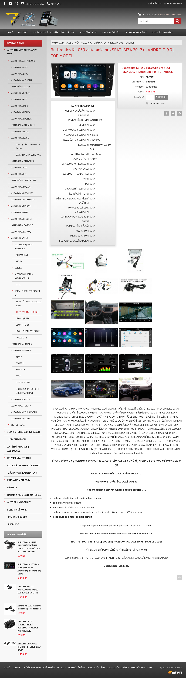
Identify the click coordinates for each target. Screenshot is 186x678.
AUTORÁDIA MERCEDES (22, 193)
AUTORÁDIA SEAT (19, 238)
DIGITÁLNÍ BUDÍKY (17, 516)
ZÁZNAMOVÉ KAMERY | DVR (22, 472)
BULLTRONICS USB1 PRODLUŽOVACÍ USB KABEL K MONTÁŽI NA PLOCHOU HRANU (28, 547)
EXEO (18, 284)
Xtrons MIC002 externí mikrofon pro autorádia (29, 607)
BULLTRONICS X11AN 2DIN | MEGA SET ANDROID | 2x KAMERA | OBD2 (29, 569)
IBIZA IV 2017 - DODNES (27, 312)
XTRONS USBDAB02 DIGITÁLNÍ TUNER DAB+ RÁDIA (29, 646)
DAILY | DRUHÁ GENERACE (28, 154)
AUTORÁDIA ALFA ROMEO (23, 61)
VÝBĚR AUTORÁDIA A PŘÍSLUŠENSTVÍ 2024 (53, 32)
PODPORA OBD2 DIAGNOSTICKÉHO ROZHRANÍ (140, 449)
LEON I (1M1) (22, 318)
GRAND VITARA (23, 382)
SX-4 (18, 376)
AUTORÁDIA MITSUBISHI (23, 199)
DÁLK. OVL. (127, 557)
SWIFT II (20, 363)
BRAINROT (13, 524)
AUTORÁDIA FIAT (19, 99)
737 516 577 (54, 4)
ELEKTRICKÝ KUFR (17, 509)
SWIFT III (20, 369)
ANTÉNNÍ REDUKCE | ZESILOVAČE (18, 448)
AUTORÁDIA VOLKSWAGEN (24, 412)
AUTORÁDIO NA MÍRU (162, 32)
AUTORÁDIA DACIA (21, 86)
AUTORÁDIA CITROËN (21, 80)
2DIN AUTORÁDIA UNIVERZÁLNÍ (23, 431)
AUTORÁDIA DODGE (20, 93)
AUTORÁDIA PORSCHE (22, 225)
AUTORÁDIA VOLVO (20, 418)
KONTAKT (23, 32)
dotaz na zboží (155, 102)
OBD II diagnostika (73, 557)
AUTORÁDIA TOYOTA (21, 405)
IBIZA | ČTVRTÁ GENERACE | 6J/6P (29, 303)
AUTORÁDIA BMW (19, 73)
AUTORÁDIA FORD (20, 105)
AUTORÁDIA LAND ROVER (24, 180)
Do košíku (161, 97)
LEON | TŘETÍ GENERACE (28, 331)
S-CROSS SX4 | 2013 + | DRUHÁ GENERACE (27, 391)
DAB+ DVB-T (101, 557)
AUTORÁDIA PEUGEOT (21, 219)
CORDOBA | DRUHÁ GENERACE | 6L (24, 276)
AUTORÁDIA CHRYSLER (23, 161)
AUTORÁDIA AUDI (19, 67)
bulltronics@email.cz (32, 4)
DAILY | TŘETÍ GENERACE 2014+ (28, 146)
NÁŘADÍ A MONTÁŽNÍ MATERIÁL (24, 494)
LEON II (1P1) (22, 324)
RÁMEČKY (12, 487)
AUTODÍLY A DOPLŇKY (18, 502)
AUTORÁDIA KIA (18, 174)
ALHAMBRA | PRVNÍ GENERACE (24, 246)
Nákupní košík (150, 14)
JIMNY (19, 356)
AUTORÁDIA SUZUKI (21, 350)
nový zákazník (174, 3)
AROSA (18, 267)
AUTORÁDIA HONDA (20, 112)
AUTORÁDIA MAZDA (20, 186)
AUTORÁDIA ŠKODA (20, 399)
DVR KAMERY (161, 557)
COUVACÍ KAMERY (144, 557)
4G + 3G (89, 557)
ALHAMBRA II (22, 255)
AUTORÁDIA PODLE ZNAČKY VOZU (22, 52)
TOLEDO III (21, 337)
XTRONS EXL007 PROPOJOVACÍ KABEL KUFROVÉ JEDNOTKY (27, 589)
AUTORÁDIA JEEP (19, 167)
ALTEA (19, 261)
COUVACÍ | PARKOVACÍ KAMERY (23, 465)
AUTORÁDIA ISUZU (20, 131)
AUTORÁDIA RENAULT (21, 231)
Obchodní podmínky (136, 32)
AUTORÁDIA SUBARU (22, 344)
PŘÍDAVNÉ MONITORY (18, 480)
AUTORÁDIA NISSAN (20, 206)
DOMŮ (10, 32)
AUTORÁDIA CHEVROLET (23, 125)
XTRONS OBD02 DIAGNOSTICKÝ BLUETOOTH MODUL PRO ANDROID (27, 626)
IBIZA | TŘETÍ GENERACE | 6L (27, 293)
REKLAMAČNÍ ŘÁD (110, 32)
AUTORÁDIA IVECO (20, 137)
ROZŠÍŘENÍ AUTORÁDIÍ (19, 458)
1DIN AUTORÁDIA (17, 439)
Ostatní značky (18, 425)
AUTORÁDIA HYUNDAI (21, 118)
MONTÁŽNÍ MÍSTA (88, 32)
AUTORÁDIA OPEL (19, 212)
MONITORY (114, 557)
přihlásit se (156, 3)
